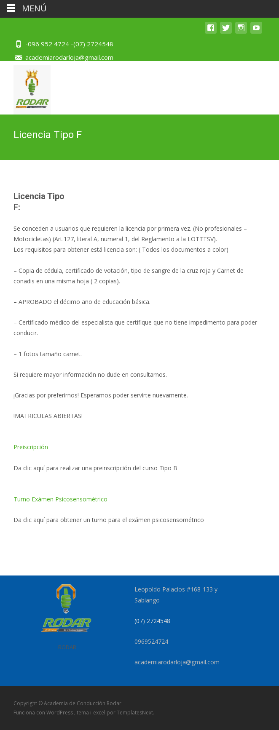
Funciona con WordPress (43, 712)
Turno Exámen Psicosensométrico (60, 499)
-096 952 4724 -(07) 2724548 (69, 44)
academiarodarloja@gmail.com (69, 57)
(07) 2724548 (152, 621)
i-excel (98, 712)
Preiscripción (30, 447)
